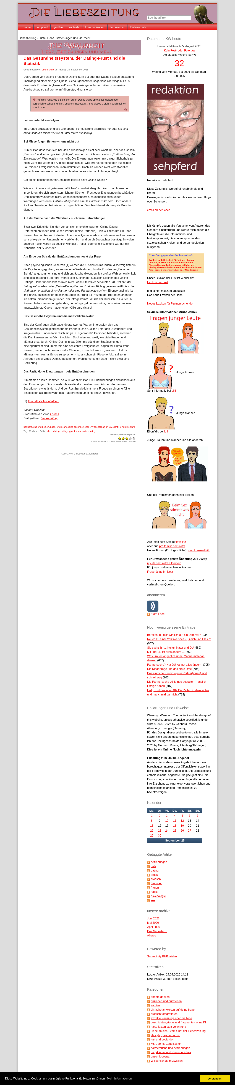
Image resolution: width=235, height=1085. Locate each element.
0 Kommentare (127, 427)
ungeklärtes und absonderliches (73, 427)
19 (182, 825)
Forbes (54, 414)
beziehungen (159, 862)
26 (182, 830)
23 (159, 830)
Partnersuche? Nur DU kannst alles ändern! (175, 664)
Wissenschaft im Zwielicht (104, 427)
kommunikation (95, 27)
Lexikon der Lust (157, 282)
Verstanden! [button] (215, 1078)
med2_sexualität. (199, 550)
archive (155, 1005)
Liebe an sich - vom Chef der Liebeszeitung (178, 1030)
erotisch (156, 879)
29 (151, 835)
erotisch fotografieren (164, 1013)
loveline (181, 541)
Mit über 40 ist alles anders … (166, 651)
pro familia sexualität (172, 546)
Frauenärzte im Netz (160, 571)
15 (151, 825)
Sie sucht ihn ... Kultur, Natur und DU (170, 647)
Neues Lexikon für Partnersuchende (169, 303)
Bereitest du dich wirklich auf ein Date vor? (174, 634)
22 (151, 830)
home (27, 27)
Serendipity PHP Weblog (162, 956)
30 (159, 835)
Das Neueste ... (157, 931)
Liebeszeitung (49, 418)
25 (174, 830)
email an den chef (158, 210)
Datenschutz (138, 27)
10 (166, 820)
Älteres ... (153, 935)
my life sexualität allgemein (164, 563)
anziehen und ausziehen (166, 1001)
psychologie (158, 896)
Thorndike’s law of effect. (43, 401)
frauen (77, 431)
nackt (154, 891)
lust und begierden (162, 1039)
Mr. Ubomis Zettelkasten (166, 1043)
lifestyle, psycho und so (165, 1035)
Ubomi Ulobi (48, 69)
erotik (154, 874)
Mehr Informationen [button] (119, 1078)
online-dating (88, 431)
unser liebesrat (160, 1056)
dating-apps (67, 431)
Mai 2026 (153, 922)
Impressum (117, 27)
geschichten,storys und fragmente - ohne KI (178, 1022)
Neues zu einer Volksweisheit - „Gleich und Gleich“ (179, 639)
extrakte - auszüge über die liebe (171, 1018)
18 (174, 825)
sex (153, 900)
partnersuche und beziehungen (39, 427)
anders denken (160, 996)
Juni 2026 (153, 918)
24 (166, 830)
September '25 (175, 840)
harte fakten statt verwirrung (168, 1026)
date (49, 431)
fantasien (156, 883)
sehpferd (42, 27)
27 (189, 830)
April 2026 (153, 926)
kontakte (74, 27)
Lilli (174, 390)
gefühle (58, 27)
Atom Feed (157, 613)
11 (174, 820)
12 (182, 820)
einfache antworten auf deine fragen (173, 1009)
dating (56, 431)
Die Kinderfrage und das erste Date (169, 668)
